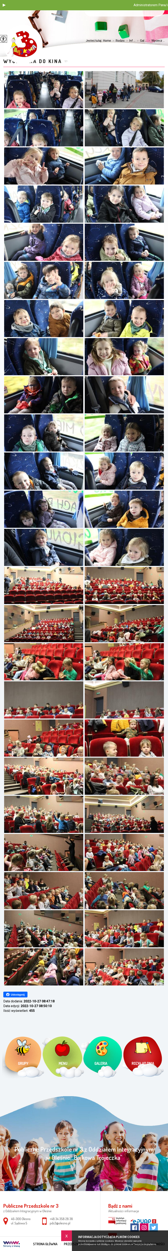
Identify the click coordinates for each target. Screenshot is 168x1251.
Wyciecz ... (156, 40)
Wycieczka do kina (32, 61)
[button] (4, 5)
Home (107, 40)
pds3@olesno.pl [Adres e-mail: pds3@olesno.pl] (60, 1223)
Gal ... (141, 40)
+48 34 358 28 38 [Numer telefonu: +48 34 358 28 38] (61, 1219)
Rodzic (118, 40)
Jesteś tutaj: (94, 40)
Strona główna (45, 1244)
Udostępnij (15, 994)
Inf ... (130, 40)
